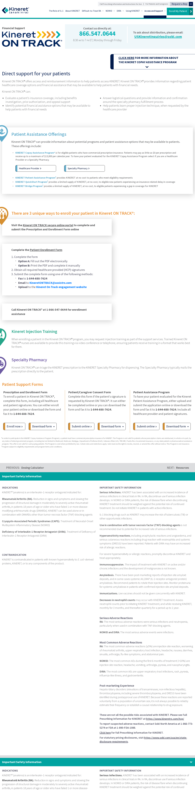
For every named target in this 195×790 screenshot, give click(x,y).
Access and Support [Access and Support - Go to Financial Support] (153, 10)
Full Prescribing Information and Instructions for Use (121, 4)
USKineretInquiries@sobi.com (158, 36)
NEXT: (178, 467)
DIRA (119, 10)
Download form (42, 428)
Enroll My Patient (178, 11)
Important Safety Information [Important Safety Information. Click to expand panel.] (21, 762)
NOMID (109, 10)
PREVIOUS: (25, 467)
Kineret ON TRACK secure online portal (48, 232)
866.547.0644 (97, 33)
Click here (105, 732)
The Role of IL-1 (56, 10)
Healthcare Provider (29, 168)
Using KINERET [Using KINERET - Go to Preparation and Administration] (133, 10)
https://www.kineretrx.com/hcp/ (165, 718)
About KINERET (72, 10)
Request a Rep (179, 4)
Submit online (81, 428)
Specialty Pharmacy (77, 168)
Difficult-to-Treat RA (91, 10)
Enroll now (14, 428)
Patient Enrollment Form (46, 257)
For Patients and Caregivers (157, 4)
